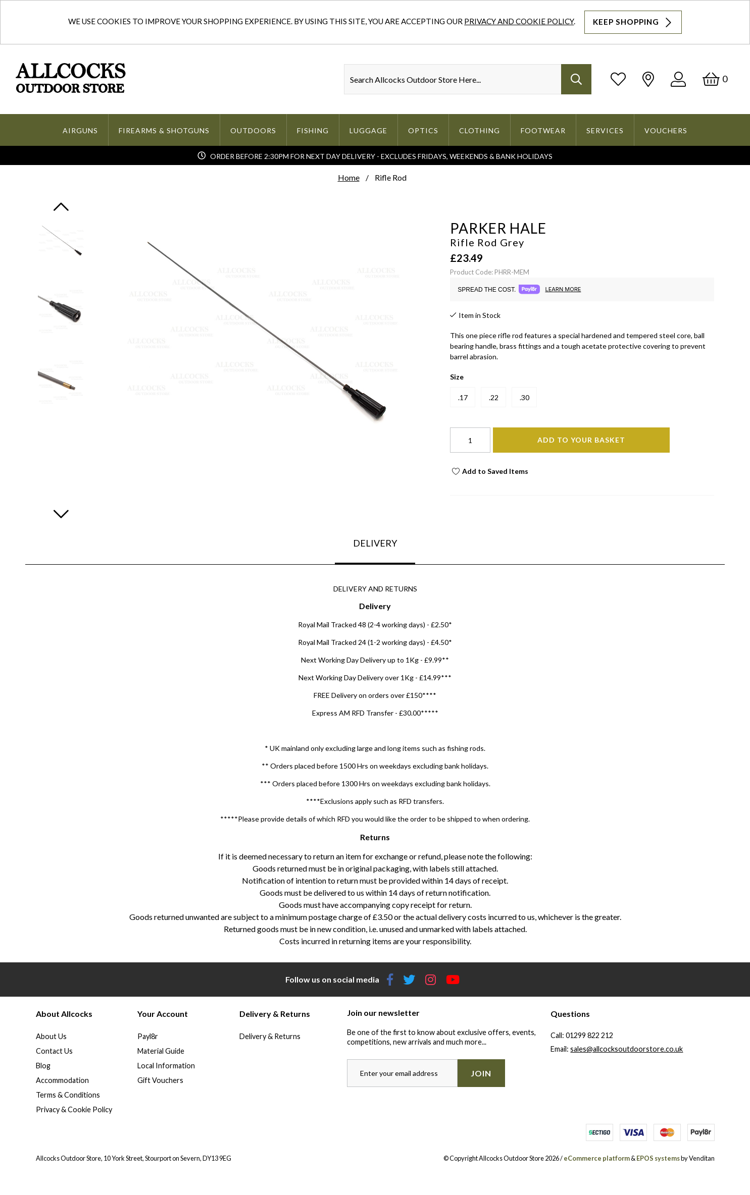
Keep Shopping (633, 22)
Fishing (313, 130)
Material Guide (160, 1051)
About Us (51, 1036)
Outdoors (253, 130)
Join (481, 1073)
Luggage (368, 130)
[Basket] (715, 79)
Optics (423, 130)
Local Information (166, 1065)
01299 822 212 (589, 1035)
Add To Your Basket (581, 440)
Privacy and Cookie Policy (519, 21)
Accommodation (62, 1080)
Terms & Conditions (68, 1095)
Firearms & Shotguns (164, 130)
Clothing (479, 130)
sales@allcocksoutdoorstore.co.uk (626, 1049)
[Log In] (678, 79)
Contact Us (54, 1051)
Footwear (543, 130)
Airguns (80, 130)
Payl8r (147, 1036)
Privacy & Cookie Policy (74, 1109)
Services (605, 130)
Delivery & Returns (270, 1036)
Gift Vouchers (160, 1080)
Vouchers (665, 130)
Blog (43, 1065)
